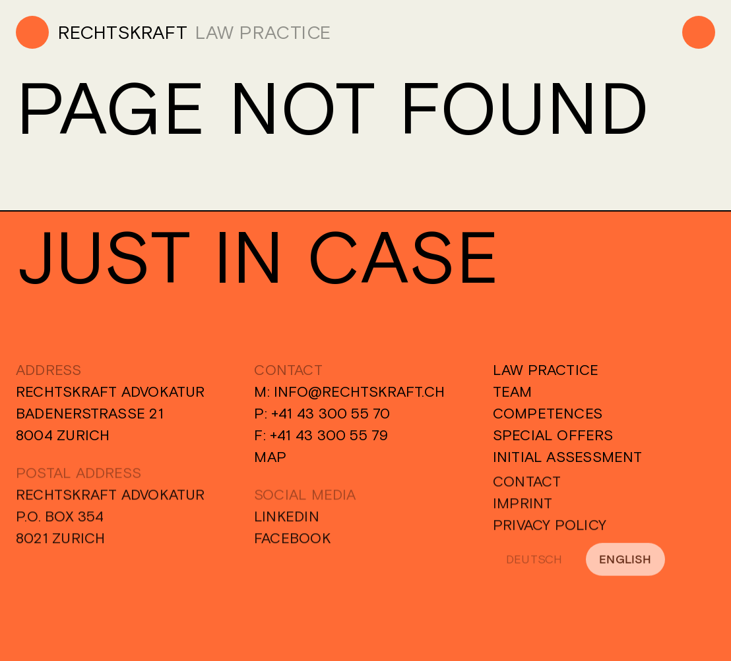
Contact (527, 485)
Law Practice (546, 369)
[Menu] (698, 32)
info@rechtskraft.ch (359, 391)
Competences (547, 413)
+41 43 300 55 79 (329, 435)
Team (512, 391)
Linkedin (286, 520)
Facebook (292, 541)
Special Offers (553, 435)
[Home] (101, 32)
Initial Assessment (568, 456)
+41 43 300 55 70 (331, 413)
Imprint (523, 506)
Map (270, 456)
